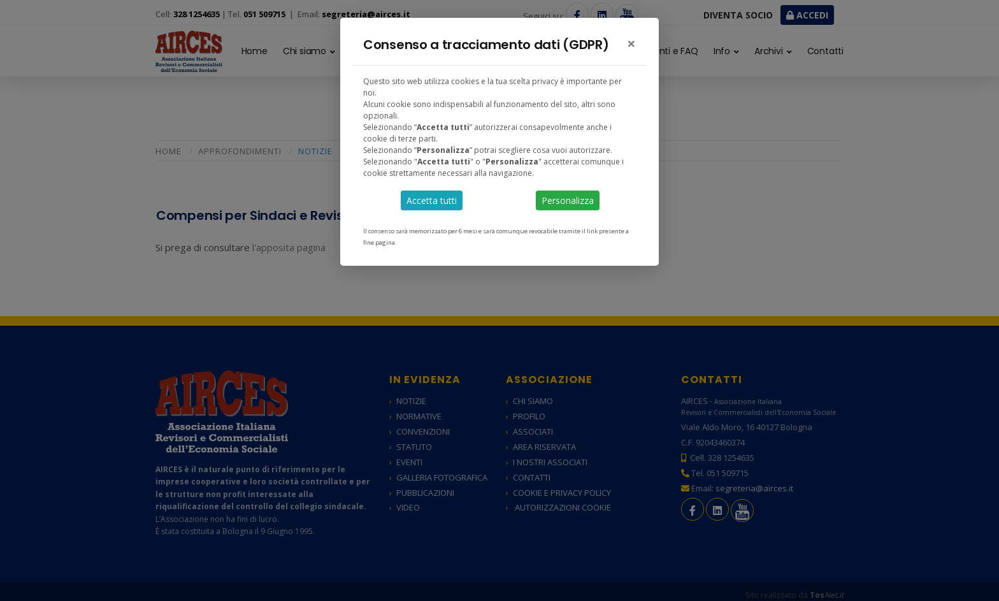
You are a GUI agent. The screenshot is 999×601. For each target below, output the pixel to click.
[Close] (631, 43)
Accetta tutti (431, 200)
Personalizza (568, 200)
